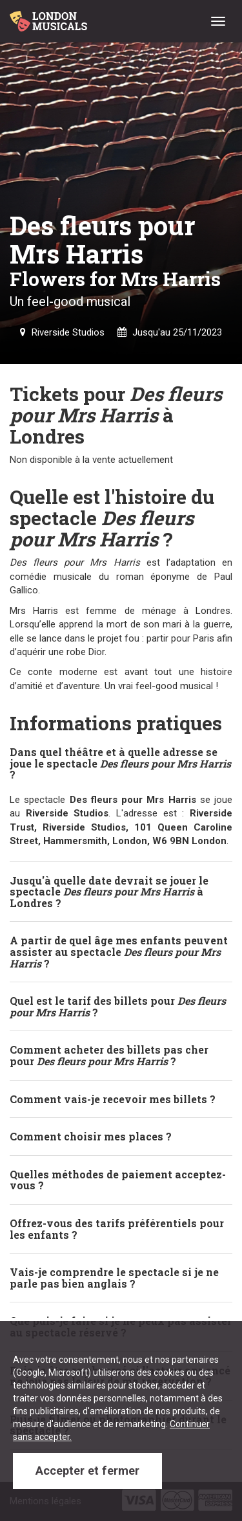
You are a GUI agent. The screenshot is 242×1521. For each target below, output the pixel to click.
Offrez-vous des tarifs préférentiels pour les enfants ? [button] (117, 1228)
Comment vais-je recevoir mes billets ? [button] (113, 1099)
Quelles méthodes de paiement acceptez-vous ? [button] (118, 1179)
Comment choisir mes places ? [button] (91, 1136)
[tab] (121, 763)
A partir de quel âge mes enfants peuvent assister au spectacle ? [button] (119, 951)
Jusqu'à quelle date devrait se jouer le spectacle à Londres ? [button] (109, 892)
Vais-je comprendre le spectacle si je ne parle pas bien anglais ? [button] (114, 1277)
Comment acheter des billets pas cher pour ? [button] (109, 1055)
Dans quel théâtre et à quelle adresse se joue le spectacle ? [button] (120, 763)
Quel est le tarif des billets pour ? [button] (118, 1006)
